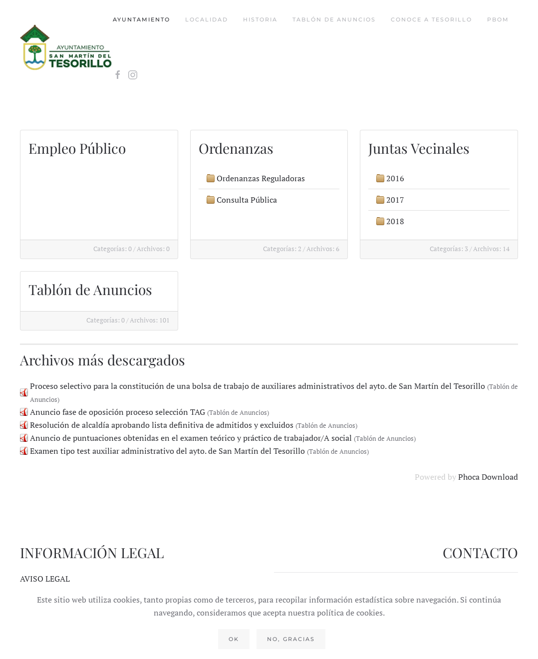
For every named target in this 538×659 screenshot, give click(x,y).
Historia (260, 19)
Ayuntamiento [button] (141, 19)
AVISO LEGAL (45, 578)
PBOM (498, 19)
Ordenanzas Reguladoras (261, 178)
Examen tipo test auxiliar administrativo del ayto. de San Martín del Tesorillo (167, 450)
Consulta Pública (247, 199)
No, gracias (291, 639)
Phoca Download (488, 476)
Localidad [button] (206, 19)
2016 (395, 178)
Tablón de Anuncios (334, 19)
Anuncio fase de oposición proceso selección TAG (117, 411)
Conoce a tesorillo (431, 19)
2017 (395, 199)
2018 (395, 221)
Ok (234, 639)
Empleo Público (77, 148)
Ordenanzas (236, 148)
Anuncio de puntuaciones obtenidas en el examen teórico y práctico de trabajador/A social (191, 437)
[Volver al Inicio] (66, 47)
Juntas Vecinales (419, 148)
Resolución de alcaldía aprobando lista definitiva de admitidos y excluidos (161, 424)
